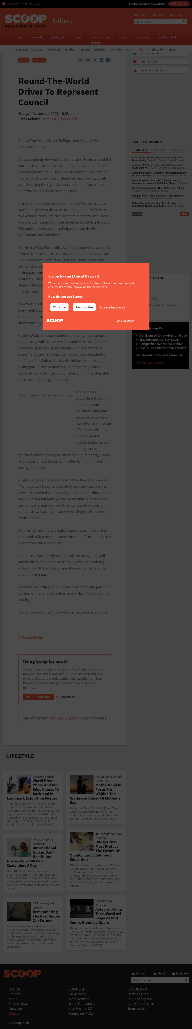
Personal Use (84, 307)
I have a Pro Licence (112, 307)
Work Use (59, 307)
